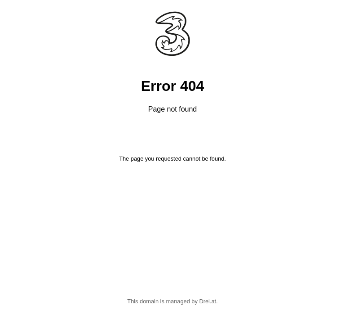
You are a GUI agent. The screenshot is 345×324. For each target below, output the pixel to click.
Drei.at (207, 301)
